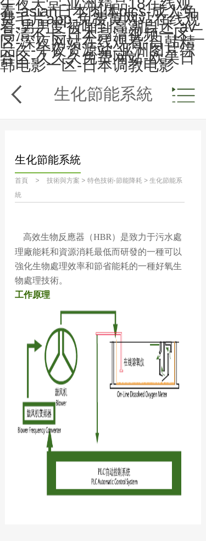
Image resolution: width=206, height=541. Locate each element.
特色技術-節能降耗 (114, 180)
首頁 (21, 180)
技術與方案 (63, 180)
